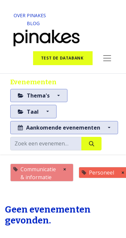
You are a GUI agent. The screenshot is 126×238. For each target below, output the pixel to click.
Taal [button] (29, 111)
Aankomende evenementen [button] (60, 127)
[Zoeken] (91, 143)
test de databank (63, 58)
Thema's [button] (34, 95)
